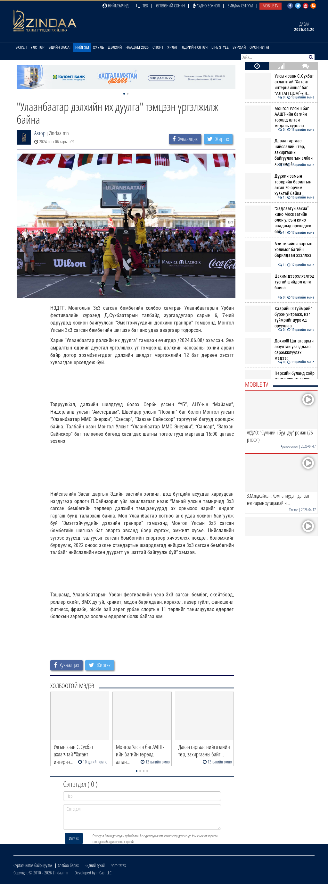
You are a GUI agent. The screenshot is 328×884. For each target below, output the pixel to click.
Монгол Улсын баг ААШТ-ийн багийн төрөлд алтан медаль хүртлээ (280, 117)
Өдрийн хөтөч (195, 47)
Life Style (220, 47)
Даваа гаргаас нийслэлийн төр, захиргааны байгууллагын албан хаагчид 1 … (280, 152)
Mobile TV (270, 6)
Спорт (157, 47)
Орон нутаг (260, 47)
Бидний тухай (95, 865)
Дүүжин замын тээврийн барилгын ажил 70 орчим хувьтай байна (280, 185)
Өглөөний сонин (170, 6)
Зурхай (239, 47)
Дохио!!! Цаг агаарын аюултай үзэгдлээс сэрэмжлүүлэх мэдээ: (280, 349)
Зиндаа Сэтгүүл (240, 6)
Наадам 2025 (137, 47)
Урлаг (172, 47)
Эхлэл (21, 47)
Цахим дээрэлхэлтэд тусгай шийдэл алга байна (280, 282)
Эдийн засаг (59, 47)
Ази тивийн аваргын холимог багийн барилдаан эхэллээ (280, 249)
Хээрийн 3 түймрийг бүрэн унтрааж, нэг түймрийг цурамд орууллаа (280, 317)
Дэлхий (115, 47)
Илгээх (74, 838)
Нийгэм (82, 47)
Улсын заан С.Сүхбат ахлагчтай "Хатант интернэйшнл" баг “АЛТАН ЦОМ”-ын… (280, 85)
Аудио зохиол (206, 6)
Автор (39, 133)
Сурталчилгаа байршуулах (32, 865)
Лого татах (118, 865)
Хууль (98, 47)
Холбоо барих (68, 865)
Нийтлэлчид (115, 6)
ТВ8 (142, 6)
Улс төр (37, 47)
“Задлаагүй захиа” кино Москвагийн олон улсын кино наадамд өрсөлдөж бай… (280, 220)
